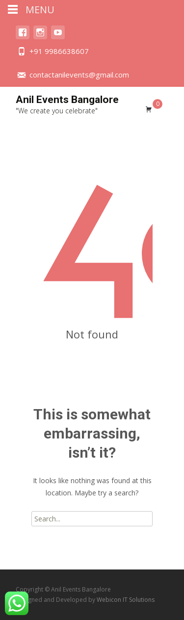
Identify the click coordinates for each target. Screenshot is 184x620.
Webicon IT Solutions (126, 599)
